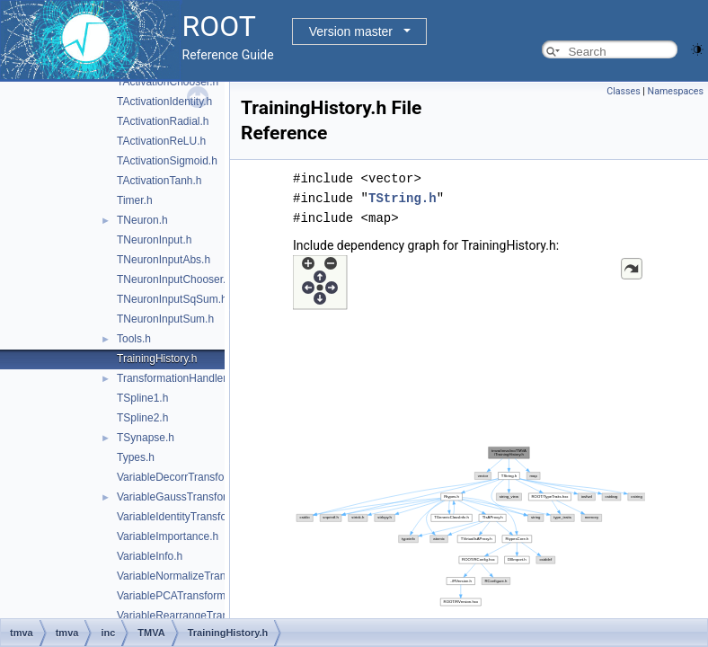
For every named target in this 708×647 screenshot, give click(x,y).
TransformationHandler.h (176, 378)
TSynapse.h (145, 437)
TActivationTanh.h (159, 180)
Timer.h (135, 200)
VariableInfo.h (149, 556)
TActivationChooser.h (167, 81)
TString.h (402, 198)
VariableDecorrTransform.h (181, 477)
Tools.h (134, 338)
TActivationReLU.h (161, 141)
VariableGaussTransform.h (180, 497)
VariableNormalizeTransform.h (189, 576)
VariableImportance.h (167, 536)
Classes (623, 91)
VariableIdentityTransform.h (182, 516)
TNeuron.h (142, 220)
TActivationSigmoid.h (167, 161)
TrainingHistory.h (157, 358)
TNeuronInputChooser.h (174, 279)
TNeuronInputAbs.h (163, 259)
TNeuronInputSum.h (165, 319)
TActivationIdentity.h (164, 101)
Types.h (136, 457)
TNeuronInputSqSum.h (172, 299)
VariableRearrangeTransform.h (190, 615)
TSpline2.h (142, 418)
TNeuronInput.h (154, 240)
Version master (351, 31)
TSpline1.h (142, 398)
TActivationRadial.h (163, 121)
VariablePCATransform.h (176, 595)
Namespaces (676, 91)
